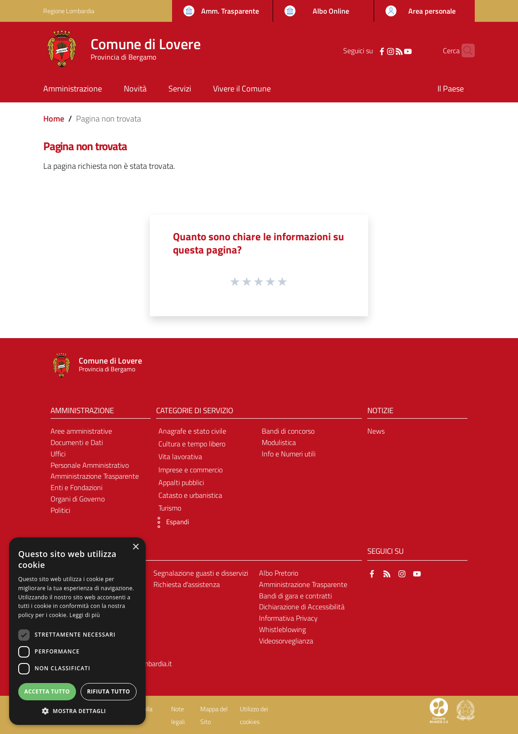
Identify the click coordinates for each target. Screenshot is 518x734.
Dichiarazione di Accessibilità (302, 606)
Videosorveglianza (286, 640)
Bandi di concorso (288, 430)
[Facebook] (367, 50)
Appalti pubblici (181, 482)
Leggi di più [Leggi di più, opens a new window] (85, 615)
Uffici (58, 453)
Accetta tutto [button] (47, 691)
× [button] (135, 547)
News (376, 430)
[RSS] (385, 50)
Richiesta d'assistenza (186, 584)
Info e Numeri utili (288, 453)
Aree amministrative (81, 430)
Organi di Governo (78, 498)
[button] (170, 522)
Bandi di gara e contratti (295, 595)
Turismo (169, 507)
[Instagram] (376, 50)
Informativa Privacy (288, 618)
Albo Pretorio (278, 572)
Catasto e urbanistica (190, 495)
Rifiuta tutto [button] (108, 691)
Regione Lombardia (68, 10)
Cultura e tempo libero (191, 443)
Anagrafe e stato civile (192, 430)
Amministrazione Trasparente (95, 476)
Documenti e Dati (77, 442)
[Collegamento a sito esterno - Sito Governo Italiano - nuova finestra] (466, 709)
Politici (60, 510)
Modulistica (279, 442)
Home (53, 118)
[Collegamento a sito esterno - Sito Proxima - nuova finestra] (439, 709)
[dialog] (77, 631)
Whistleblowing (282, 629)
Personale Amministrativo (90, 465)
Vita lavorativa (180, 456)
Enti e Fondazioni (76, 487)
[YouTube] (393, 50)
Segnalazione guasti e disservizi (200, 572)
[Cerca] (464, 50)
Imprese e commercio (190, 469)
